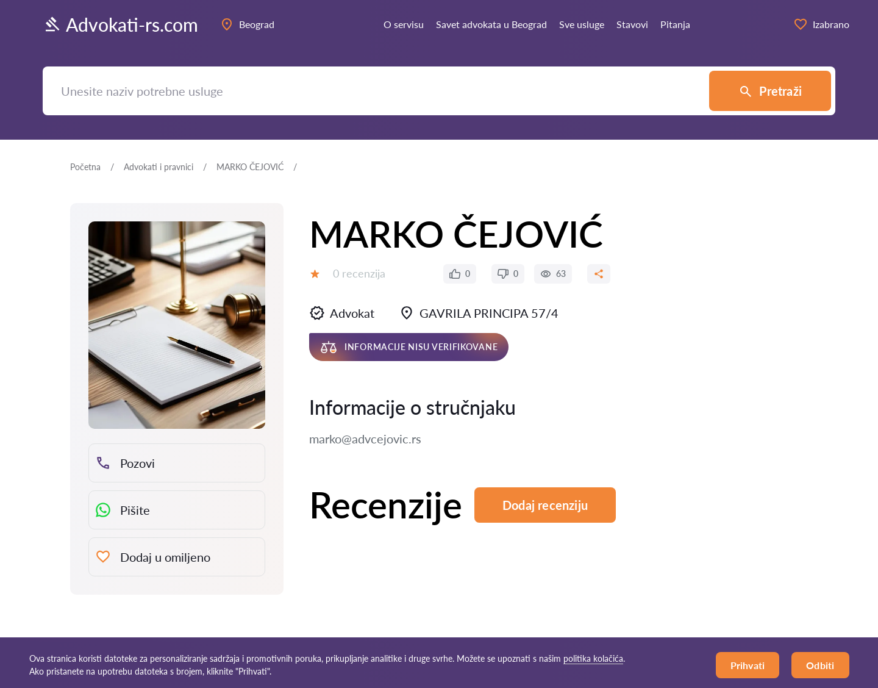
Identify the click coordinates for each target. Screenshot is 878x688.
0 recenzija (359, 273)
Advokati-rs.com (120, 24)
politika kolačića (593, 658)
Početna (85, 167)
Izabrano (821, 24)
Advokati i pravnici (158, 167)
